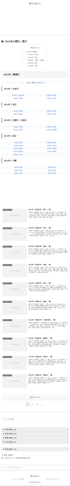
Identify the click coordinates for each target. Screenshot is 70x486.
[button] (66, 420)
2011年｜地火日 (18, 149)
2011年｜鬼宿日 (51, 96)
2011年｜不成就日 (51, 130)
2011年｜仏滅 (52, 171)
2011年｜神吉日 (18, 111)
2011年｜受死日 (51, 127)
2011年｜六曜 (32, 66)
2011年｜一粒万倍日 (18, 96)
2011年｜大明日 (51, 99)
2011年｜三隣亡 (18, 130)
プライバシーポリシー (52, 480)
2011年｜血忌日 (18, 146)
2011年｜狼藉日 (18, 152)
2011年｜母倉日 (18, 114)
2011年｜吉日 (32, 57)
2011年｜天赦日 (18, 99)
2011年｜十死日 (18, 127)
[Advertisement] (35, 22)
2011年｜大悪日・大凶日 (36, 60)
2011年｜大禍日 (51, 149)
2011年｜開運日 (32, 52)
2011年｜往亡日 (18, 155)
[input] (35, 420)
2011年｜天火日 (51, 146)
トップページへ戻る (18, 480)
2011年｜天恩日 (51, 111)
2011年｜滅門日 (51, 152)
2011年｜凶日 (32, 63)
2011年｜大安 (18, 174)
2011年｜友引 (52, 168)
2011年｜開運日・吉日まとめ (35, 83)
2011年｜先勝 (18, 168)
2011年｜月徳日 (51, 114)
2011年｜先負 (18, 171)
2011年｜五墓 (18, 143)
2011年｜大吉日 (33, 55)
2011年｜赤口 (52, 174)
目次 (32, 48)
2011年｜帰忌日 (51, 143)
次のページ (35, 398)
